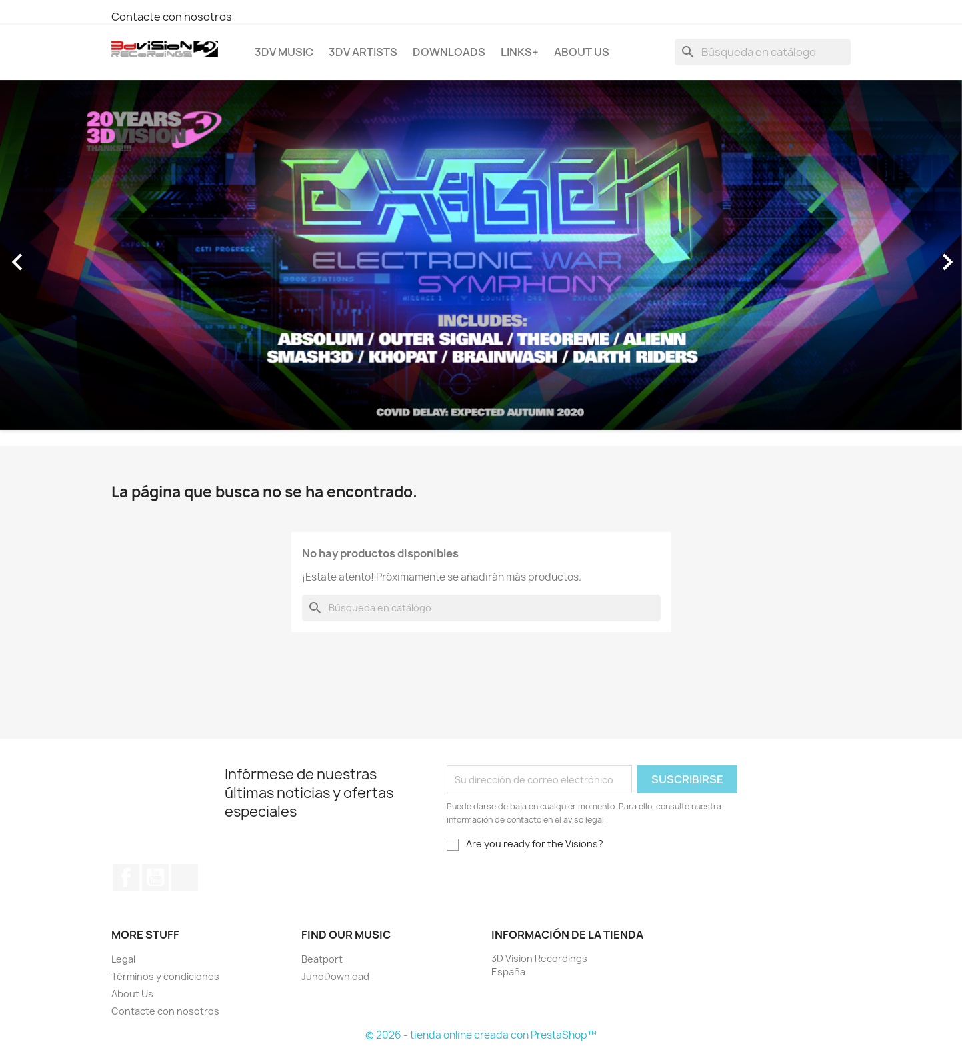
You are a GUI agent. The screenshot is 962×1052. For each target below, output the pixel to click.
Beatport (322, 959)
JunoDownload (335, 976)
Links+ (520, 52)
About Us (581, 52)
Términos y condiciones (165, 976)
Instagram (184, 877)
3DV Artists (363, 52)
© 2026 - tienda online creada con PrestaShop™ (481, 1035)
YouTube (155, 877)
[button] (72, 255)
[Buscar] (763, 52)
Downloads (449, 52)
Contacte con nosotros (171, 16)
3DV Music (284, 52)
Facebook (126, 877)
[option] (481, 255)
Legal (123, 959)
